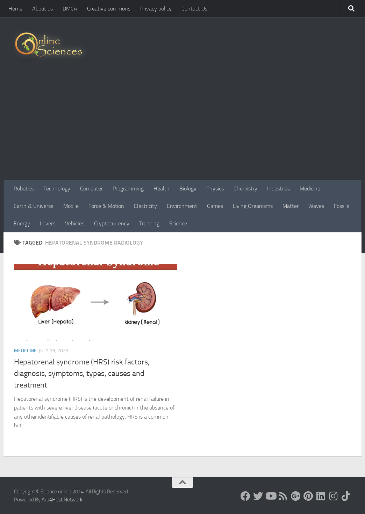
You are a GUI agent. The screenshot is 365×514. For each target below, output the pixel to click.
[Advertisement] (182, 127)
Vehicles (74, 223)
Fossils (341, 206)
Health (161, 188)
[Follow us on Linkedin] (321, 496)
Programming (128, 188)
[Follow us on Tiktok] (346, 496)
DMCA (70, 8)
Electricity (145, 206)
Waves (316, 206)
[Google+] (296, 496)
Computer (91, 188)
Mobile (71, 206)
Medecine (25, 351)
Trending (149, 223)
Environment (182, 206)
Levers (47, 223)
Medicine (310, 188)
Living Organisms (253, 206)
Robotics (24, 188)
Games (215, 206)
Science (178, 223)
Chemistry (245, 188)
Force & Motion (106, 206)
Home (15, 8)
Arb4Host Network (62, 500)
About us (42, 8)
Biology (187, 188)
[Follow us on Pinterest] (308, 496)
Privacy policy (156, 8)
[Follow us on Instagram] (333, 496)
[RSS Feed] (283, 496)
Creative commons (108, 8)
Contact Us (194, 8)
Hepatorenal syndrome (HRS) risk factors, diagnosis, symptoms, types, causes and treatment (82, 373)
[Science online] (245, 496)
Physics (215, 188)
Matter (290, 206)
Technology (56, 188)
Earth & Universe (33, 206)
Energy (22, 223)
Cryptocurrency (111, 223)
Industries (278, 188)
